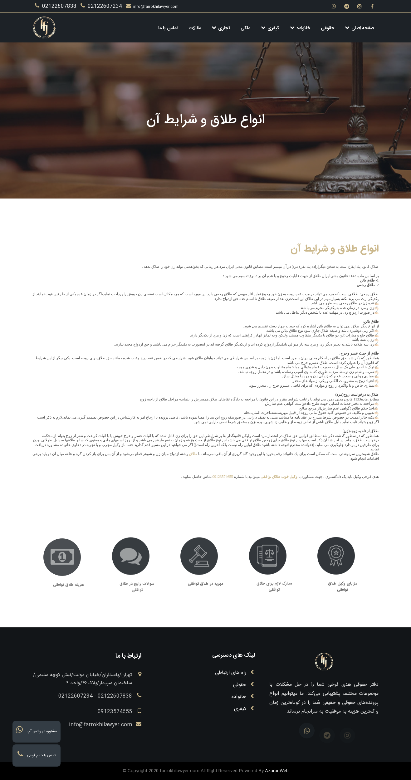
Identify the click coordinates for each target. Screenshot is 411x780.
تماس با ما (168, 28)
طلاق (193, 454)
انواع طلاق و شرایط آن (335, 249)
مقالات (195, 28)
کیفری (270, 28)
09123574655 (223, 476)
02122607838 (56, 6)
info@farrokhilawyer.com (152, 6)
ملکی (245, 28)
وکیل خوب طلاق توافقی (279, 476)
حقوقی (327, 28)
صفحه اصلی (359, 28)
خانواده (300, 28)
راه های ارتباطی (231, 673)
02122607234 (102, 6)
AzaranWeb (277, 771)
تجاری (221, 28)
